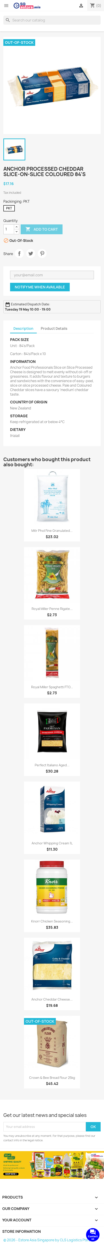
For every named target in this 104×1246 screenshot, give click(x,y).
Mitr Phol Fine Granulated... (52, 530)
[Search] (52, 20)
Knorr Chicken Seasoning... (52, 921)
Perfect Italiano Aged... (52, 765)
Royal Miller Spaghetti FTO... (52, 687)
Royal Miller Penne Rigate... (52, 609)
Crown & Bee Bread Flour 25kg (52, 1078)
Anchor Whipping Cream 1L (52, 843)
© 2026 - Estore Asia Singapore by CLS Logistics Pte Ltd (48, 1240)
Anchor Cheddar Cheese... (52, 999)
